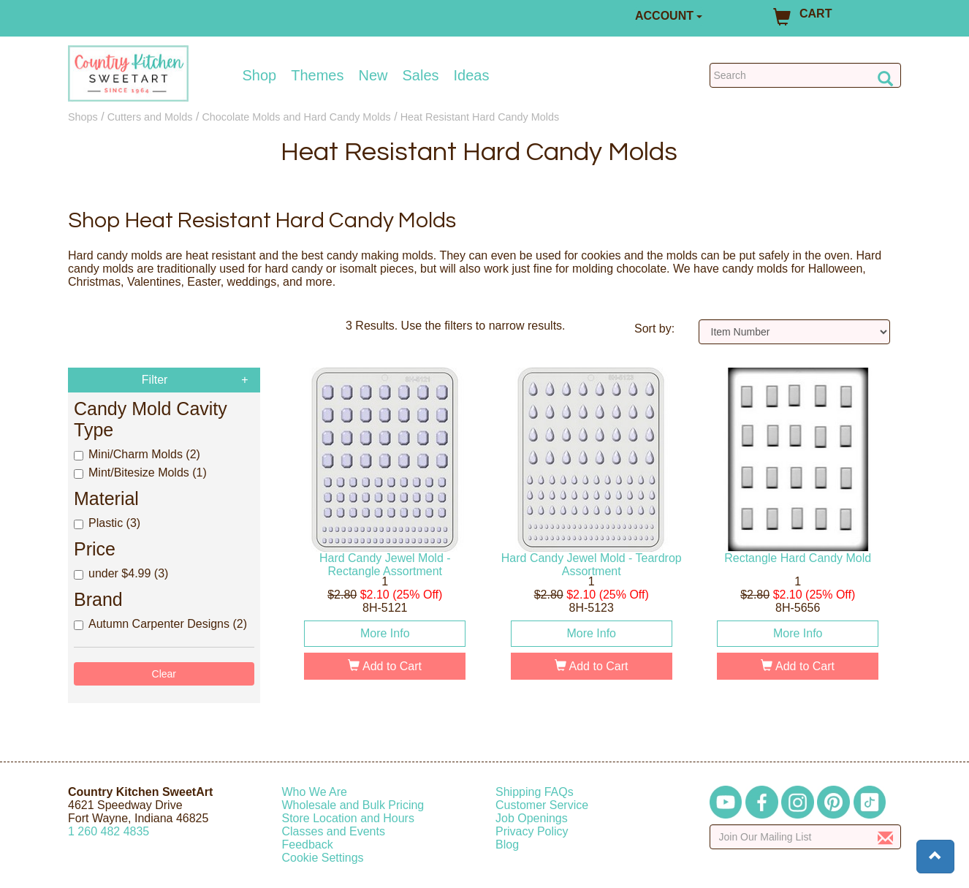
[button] (935, 856)
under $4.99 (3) (121, 573)
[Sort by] (795, 331)
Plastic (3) (107, 523)
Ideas (472, 75)
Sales (421, 75)
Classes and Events (333, 831)
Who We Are (315, 792)
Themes (317, 75)
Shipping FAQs (534, 792)
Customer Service (541, 805)
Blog (507, 844)
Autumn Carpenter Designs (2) (160, 624)
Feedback (307, 844)
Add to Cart (385, 666)
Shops (83, 117)
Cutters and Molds (150, 117)
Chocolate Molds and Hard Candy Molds (296, 117)
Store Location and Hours (348, 818)
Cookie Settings (323, 857)
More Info (385, 633)
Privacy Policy (532, 831)
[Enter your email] (806, 836)
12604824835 (108, 831)
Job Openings (531, 818)
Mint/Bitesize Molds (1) (140, 472)
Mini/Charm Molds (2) (137, 454)
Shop (260, 75)
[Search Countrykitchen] (806, 75)
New (372, 75)
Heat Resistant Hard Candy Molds (480, 117)
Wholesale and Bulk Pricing (353, 805)
